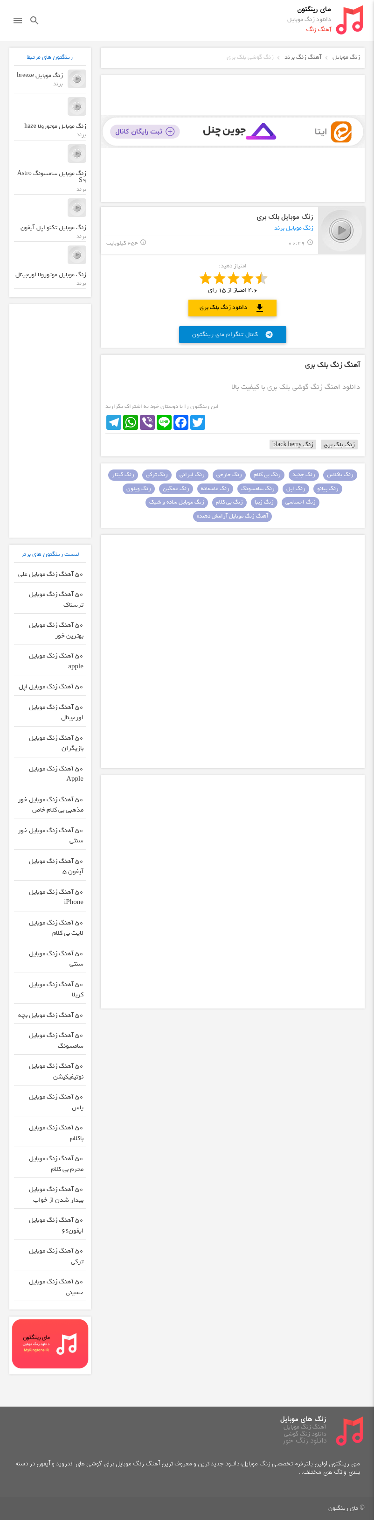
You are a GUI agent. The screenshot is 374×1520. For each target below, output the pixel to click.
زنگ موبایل (346, 57)
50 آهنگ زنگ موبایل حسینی (56, 1287)
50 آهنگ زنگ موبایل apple (56, 661)
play (341, 230)
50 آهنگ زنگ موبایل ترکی (56, 1256)
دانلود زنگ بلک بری (232, 308)
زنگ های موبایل (303, 1419)
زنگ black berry (292, 444)
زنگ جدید (303, 474)
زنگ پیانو (328, 488)
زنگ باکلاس (340, 474)
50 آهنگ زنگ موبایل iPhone (56, 897)
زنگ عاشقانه (215, 488)
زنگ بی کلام (267, 474)
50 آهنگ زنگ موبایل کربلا (56, 990)
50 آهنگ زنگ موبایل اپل (51, 686)
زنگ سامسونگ (258, 488)
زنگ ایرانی (192, 474)
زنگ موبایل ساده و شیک (176, 502)
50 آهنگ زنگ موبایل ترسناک (56, 599)
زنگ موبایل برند (293, 228)
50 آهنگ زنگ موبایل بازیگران (56, 743)
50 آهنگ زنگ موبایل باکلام (56, 1133)
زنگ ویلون (138, 488)
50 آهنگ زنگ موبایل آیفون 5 (56, 866)
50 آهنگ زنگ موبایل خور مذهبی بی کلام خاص (50, 805)
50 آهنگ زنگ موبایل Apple (56, 774)
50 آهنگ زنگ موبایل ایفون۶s (56, 1225)
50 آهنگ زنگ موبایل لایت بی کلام (56, 928)
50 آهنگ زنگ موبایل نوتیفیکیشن (56, 1071)
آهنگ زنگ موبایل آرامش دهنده (232, 516)
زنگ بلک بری (339, 444)
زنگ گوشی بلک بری (250, 57)
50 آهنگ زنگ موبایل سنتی (56, 959)
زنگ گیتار (123, 474)
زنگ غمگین (176, 488)
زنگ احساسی (300, 502)
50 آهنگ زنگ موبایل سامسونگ (56, 1040)
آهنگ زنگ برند (303, 57)
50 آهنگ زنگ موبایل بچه (50, 1015)
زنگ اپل (295, 488)
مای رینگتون (314, 9)
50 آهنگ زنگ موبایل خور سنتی (50, 836)
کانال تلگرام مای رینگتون (232, 334)
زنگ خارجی (229, 474)
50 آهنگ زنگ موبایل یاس (56, 1102)
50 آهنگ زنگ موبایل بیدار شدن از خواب (56, 1194)
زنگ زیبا (264, 502)
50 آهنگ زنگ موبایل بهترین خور (56, 630)
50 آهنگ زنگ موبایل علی (50, 574)
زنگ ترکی (157, 474)
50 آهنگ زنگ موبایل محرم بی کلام (56, 1164)
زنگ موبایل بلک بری (284, 217)
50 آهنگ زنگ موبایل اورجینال (56, 712)
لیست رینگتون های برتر (50, 554)
